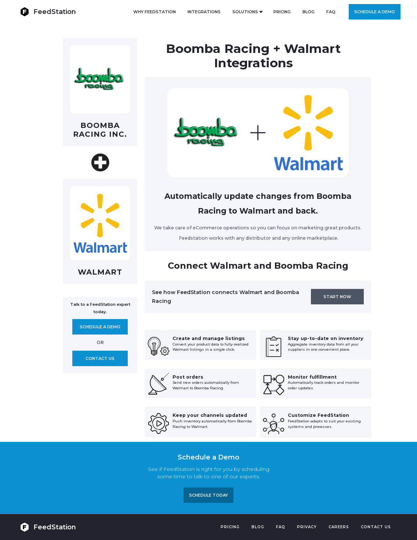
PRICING (282, 11)
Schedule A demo (100, 326)
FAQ (331, 11)
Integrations (204, 11)
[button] (247, 12)
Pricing (230, 527)
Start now (337, 296)
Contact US (376, 527)
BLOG (308, 11)
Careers (339, 527)
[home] (48, 11)
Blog (257, 527)
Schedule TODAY (208, 495)
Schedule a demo (374, 11)
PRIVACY (307, 527)
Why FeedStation (154, 11)
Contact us (100, 358)
